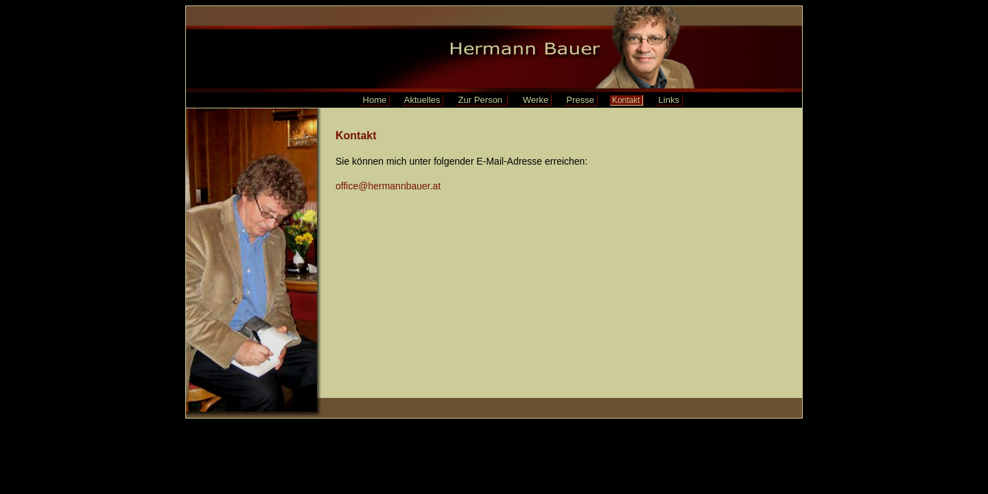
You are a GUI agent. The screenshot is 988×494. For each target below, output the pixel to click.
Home (374, 100)
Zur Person (481, 100)
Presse (580, 100)
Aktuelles (422, 100)
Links (669, 100)
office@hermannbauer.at (388, 185)
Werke (535, 100)
